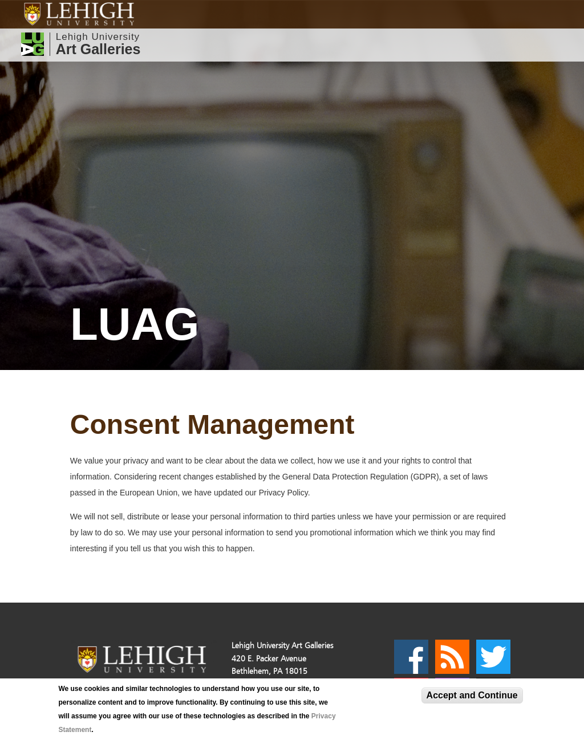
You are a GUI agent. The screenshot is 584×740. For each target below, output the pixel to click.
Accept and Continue (472, 695)
